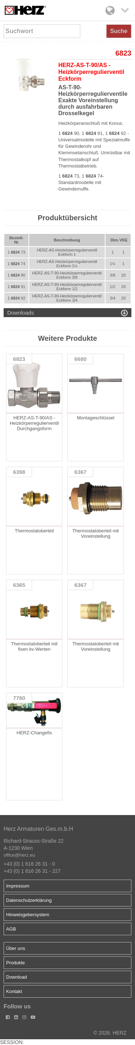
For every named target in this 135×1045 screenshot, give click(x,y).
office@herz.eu (19, 855)
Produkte (15, 962)
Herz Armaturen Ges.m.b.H (38, 829)
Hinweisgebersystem (27, 914)
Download (16, 977)
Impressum (17, 886)
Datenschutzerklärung (28, 900)
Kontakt (14, 991)
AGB (11, 929)
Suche (118, 31)
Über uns (15, 948)
